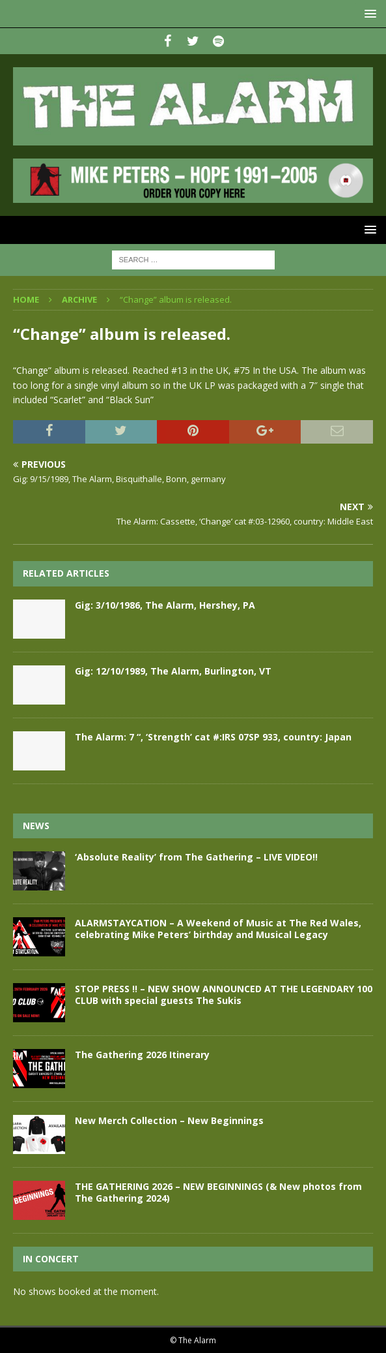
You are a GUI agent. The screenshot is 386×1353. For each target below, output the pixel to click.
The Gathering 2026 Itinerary (142, 1054)
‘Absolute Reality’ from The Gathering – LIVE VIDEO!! (196, 857)
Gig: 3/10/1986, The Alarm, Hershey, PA (165, 605)
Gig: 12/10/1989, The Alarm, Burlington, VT (173, 671)
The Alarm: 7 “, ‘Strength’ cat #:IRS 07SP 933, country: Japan (213, 737)
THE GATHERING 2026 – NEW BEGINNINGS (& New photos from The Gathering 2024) (218, 1192)
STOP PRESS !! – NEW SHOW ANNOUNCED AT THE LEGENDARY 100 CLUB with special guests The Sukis (223, 994)
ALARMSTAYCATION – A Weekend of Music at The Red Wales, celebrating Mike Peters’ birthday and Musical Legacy (218, 929)
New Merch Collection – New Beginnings (169, 1120)
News (36, 825)
